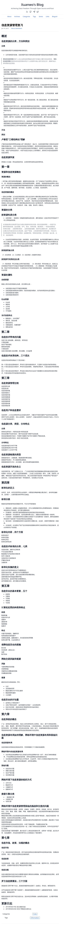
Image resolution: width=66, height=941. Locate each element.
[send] (34, 11)
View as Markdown (16, 28)
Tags (34, 17)
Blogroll (54, 17)
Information (35, 918)
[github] (31, 11)
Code (35, 914)
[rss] (27, 11)
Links (47, 17)
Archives (17, 17)
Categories (26, 17)
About (9, 17)
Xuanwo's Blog (32, 4)
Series (41, 17)
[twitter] (38, 11)
